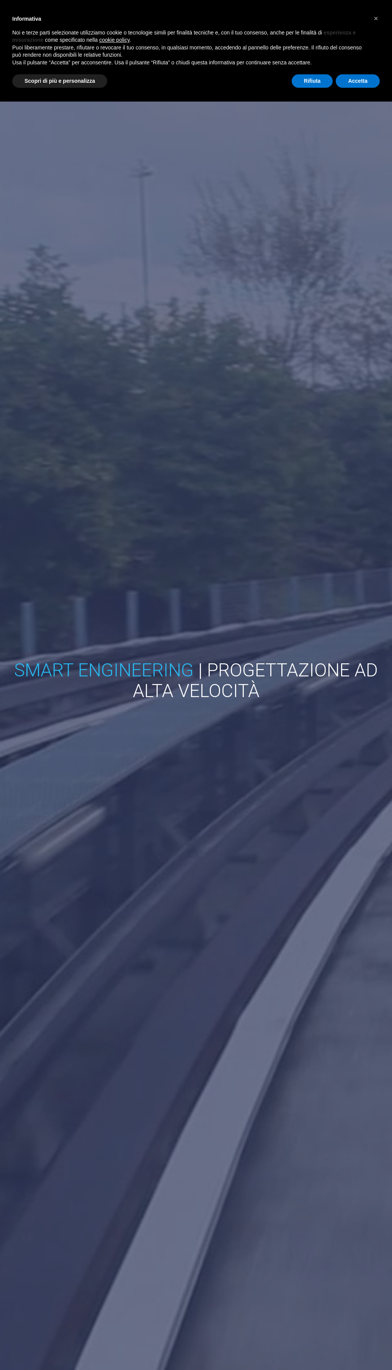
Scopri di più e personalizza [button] (59, 81)
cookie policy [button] (114, 40)
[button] (376, 18)
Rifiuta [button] (312, 81)
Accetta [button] (358, 81)
